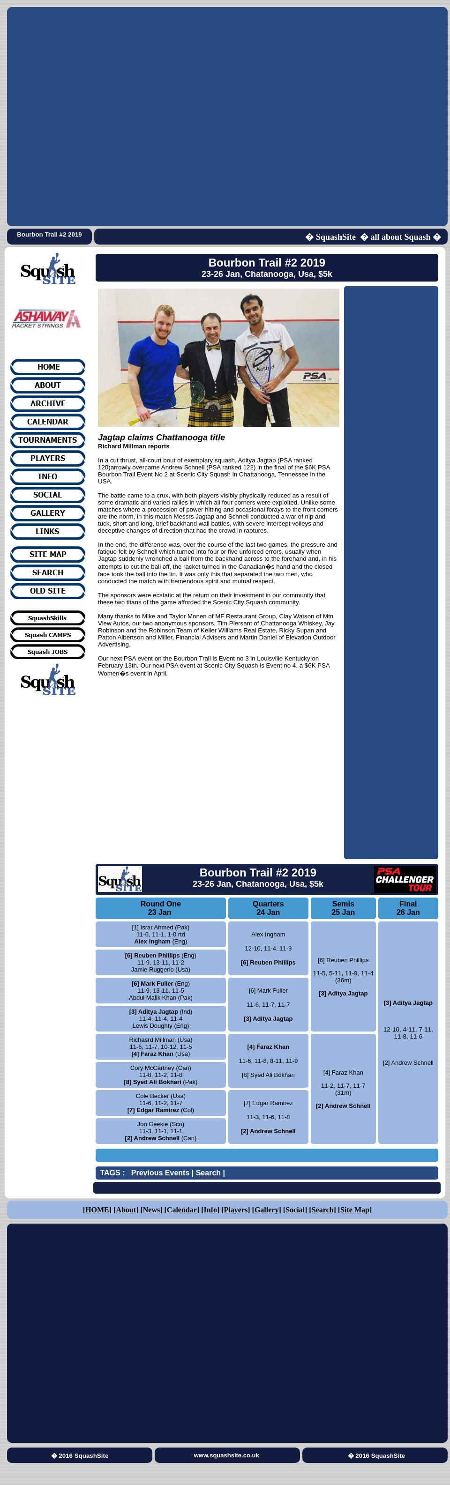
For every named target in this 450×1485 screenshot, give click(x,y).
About (126, 1210)
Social (295, 1210)
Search (323, 1210)
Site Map (354, 1210)
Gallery (267, 1210)
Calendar (182, 1210)
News (151, 1210)
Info (210, 1210)
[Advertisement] (107, 116)
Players (236, 1210)
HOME (97, 1210)
